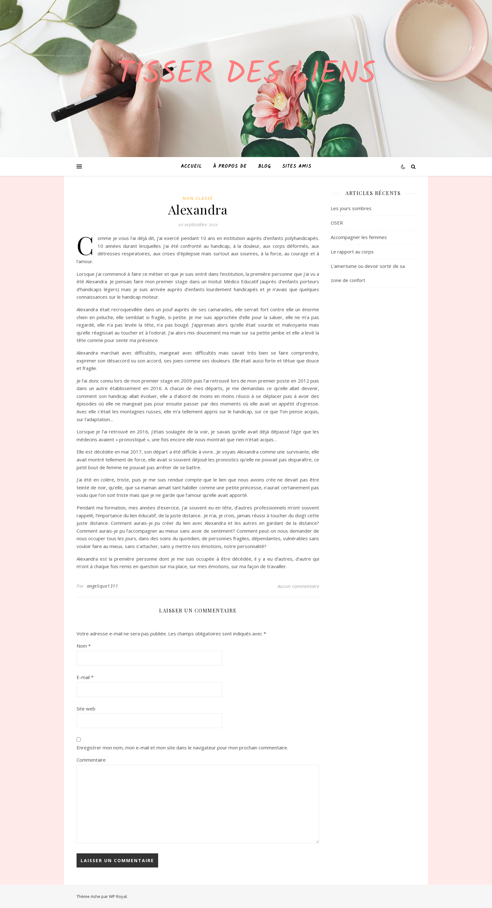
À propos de (230, 166)
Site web (86, 708)
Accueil (191, 166)
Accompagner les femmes (359, 237)
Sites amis (296, 166)
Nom (84, 646)
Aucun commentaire (298, 586)
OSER (337, 223)
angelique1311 (102, 586)
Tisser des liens (246, 74)
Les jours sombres (351, 208)
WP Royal (118, 896)
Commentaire (91, 760)
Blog (264, 166)
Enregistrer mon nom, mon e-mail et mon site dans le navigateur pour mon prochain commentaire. (182, 747)
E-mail (85, 677)
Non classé (198, 198)
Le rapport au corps (352, 251)
